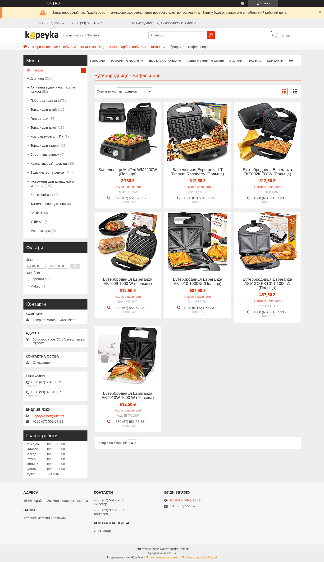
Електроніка (40, 195)
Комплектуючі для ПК (47, 136)
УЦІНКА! (37, 222)
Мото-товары (41, 231)
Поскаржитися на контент (162, 557)
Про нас (255, 60)
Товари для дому (44, 127)
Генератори (39, 118)
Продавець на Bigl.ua (162, 553)
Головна (97, 60)
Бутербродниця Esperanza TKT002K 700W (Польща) (267, 172)
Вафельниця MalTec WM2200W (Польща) (127, 172)
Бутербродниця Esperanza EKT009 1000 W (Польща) (127, 281)
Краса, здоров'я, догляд (49, 163)
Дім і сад (37, 78)
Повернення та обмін (205, 60)
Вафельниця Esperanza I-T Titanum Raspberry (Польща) (197, 172)
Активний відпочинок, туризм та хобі (53, 89)
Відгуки (235, 60)
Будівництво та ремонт (48, 172)
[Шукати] (211, 35)
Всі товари (35, 70)
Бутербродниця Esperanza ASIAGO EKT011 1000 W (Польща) (267, 283)
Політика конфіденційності (199, 557)
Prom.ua (184, 549)
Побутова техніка (75, 47)
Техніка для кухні (104, 47)
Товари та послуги (44, 47)
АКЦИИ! (37, 213)
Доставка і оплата (165, 60)
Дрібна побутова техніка (139, 47)
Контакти (275, 60)
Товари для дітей (44, 109)
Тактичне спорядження (48, 204)
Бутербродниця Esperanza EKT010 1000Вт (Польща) (197, 281)
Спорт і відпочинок (45, 154)
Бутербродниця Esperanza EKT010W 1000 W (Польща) (128, 395)
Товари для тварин (45, 145)
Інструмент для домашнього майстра (52, 184)
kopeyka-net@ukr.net (48, 416)
